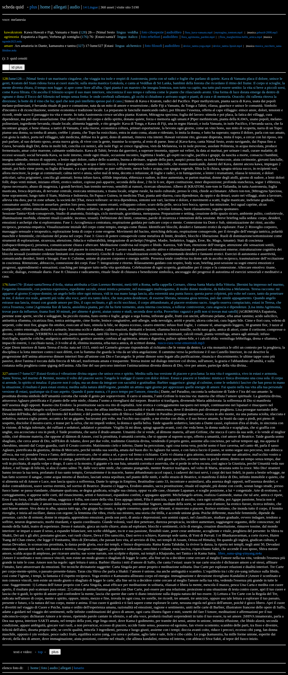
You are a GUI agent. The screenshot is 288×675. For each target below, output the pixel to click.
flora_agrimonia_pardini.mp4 (198, 36)
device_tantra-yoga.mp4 (196, 45)
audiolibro (173, 32)
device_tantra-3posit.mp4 (227, 45)
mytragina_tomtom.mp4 (229, 32)
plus (33, 6)
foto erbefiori (150, 37)
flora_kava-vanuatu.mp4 (198, 32)
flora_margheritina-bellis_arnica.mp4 (241, 36)
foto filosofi (153, 46)
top (40, 652)
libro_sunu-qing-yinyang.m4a (240, 553)
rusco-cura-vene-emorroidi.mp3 (181, 343)
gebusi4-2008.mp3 (267, 32)
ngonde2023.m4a (12, 41)
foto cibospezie (152, 32)
